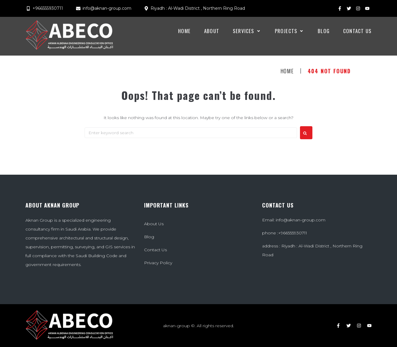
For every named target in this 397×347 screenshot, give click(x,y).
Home (287, 71)
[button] (247, 31)
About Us (154, 223)
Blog (149, 236)
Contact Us (155, 249)
